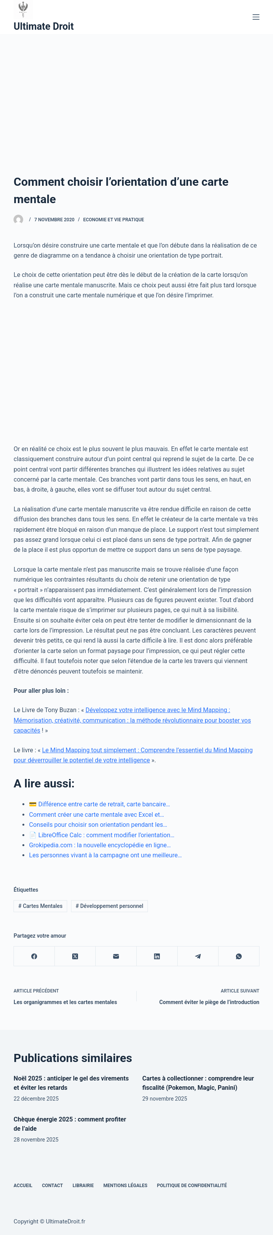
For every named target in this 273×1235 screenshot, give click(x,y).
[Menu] (256, 17)
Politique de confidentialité (192, 1185)
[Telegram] (198, 956)
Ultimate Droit (44, 26)
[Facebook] (34, 956)
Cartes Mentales (40, 906)
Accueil (23, 1185)
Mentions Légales (125, 1185)
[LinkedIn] (157, 956)
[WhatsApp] (239, 956)
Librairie (83, 1185)
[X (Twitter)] (75, 956)
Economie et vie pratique (113, 219)
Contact (52, 1185)
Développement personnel (109, 906)
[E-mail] (116, 956)
